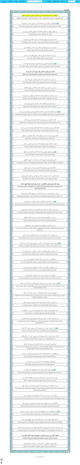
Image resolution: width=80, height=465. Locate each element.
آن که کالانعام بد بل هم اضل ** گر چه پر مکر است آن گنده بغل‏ (40, 386)
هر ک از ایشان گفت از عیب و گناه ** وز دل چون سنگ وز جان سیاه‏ (40, 193)
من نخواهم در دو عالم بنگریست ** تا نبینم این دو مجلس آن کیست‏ (40, 354)
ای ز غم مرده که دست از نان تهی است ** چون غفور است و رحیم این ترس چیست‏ (40, 427)
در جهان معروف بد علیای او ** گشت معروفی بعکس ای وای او (40, 31)
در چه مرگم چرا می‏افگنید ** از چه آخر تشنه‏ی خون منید (40, 104)
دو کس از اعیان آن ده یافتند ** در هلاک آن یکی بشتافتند (40, 88)
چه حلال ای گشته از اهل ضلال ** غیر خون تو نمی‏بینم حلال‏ (40, 302)
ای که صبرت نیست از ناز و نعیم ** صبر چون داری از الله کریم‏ (39, 328)
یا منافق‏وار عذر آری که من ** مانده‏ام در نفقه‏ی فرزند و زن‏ (40, 259)
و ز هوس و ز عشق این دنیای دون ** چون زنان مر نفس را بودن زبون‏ (40, 209)
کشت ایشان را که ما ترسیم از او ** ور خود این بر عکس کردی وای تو (40, 176)
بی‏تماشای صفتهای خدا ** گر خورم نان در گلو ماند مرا (40, 362)
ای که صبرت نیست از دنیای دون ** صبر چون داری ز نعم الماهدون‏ (40, 318)
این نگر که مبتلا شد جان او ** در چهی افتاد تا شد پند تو (40, 55)
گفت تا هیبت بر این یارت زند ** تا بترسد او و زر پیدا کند (40, 120)
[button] (11, 1)
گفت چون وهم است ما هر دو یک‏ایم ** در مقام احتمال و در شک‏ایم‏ (40, 136)
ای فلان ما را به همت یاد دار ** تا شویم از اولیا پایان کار (40, 275)
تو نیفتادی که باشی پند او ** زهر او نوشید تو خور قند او (38, 64)
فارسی (78, 5)
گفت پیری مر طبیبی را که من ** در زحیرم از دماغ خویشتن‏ (40, 443)
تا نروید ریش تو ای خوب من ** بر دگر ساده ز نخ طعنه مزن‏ (40, 47)
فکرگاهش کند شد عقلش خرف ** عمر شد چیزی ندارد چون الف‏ (40, 403)
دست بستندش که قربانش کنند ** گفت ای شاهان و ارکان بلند (40, 96)
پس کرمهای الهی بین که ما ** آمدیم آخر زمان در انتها (39, 152)
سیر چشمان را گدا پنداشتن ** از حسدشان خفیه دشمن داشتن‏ (40, 235)
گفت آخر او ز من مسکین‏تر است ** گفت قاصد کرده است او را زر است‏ (40, 128)
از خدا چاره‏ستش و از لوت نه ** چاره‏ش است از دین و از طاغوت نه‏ (40, 310)
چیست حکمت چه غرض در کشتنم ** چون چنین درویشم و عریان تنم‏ (39, 112)
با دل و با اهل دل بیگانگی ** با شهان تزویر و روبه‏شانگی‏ (40, 226)
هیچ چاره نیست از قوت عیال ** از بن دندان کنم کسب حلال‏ (40, 293)
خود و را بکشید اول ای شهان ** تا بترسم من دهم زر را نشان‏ (40, 144)
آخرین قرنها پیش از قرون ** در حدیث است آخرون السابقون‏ (40, 160)
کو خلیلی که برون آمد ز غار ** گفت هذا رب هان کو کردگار (40, 344)
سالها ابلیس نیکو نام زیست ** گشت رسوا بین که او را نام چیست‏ (38, 23)
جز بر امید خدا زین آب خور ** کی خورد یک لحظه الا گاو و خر (40, 378)
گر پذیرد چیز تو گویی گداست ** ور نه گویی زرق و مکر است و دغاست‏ (39, 243)
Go (74, 1)
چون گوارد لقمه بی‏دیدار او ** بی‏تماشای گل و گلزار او (38, 370)
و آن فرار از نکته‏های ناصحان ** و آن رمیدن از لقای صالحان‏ (40, 217)
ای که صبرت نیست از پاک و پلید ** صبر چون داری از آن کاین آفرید (40, 336)
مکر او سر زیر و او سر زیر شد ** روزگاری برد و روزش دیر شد (40, 395)
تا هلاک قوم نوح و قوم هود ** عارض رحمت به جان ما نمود (40, 168)
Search (40, 1)
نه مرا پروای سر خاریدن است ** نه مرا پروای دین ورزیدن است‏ (40, 267)
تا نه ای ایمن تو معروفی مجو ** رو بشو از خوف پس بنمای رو (40, 39)
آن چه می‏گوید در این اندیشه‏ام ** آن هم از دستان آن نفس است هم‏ (38, 411)
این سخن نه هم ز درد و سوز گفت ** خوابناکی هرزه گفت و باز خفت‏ (38, 283)
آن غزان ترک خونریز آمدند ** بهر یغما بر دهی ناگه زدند (40, 80)
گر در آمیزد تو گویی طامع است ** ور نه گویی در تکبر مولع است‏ (40, 251)
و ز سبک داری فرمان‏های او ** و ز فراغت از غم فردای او (39, 201)
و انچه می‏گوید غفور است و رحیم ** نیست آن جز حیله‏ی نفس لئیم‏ (40, 419)
